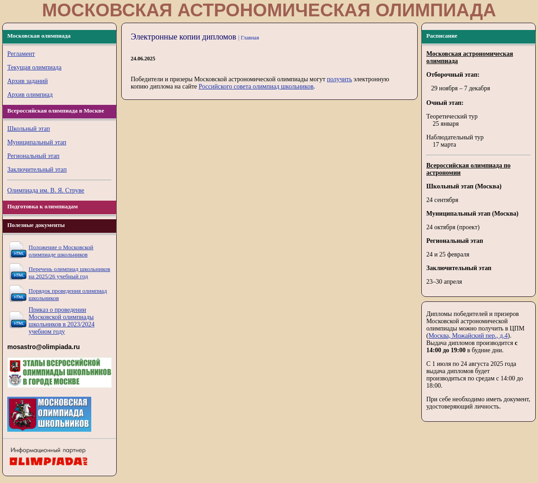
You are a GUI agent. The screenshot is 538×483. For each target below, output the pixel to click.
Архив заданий (27, 81)
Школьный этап (28, 128)
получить (339, 79)
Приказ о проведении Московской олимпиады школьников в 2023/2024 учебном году (61, 320)
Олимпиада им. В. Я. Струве (45, 190)
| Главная (248, 37)
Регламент (21, 53)
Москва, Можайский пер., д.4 (468, 335)
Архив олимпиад (30, 94)
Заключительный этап (37, 169)
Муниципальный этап (36, 142)
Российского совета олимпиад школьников (255, 86)
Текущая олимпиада (34, 67)
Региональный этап (33, 156)
